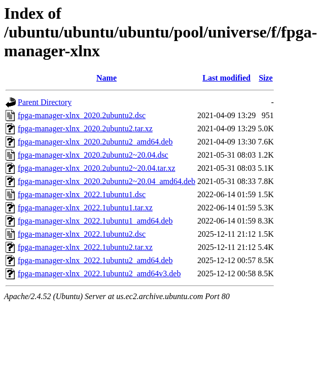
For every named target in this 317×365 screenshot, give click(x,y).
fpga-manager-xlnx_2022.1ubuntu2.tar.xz (85, 247)
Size (266, 78)
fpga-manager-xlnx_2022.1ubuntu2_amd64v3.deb (99, 273)
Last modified (226, 78)
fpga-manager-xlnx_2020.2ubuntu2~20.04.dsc (93, 155)
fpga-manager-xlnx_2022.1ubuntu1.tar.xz (85, 207)
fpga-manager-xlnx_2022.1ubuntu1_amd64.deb (95, 220)
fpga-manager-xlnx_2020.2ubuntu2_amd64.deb (95, 141)
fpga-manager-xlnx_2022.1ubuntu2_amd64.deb (95, 260)
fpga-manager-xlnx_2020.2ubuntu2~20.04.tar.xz (96, 168)
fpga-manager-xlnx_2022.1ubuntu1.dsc (82, 194)
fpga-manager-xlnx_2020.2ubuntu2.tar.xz (85, 128)
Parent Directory (45, 102)
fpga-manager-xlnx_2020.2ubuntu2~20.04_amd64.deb (106, 181)
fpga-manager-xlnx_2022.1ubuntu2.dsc (82, 234)
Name (106, 78)
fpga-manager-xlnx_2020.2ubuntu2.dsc (82, 115)
